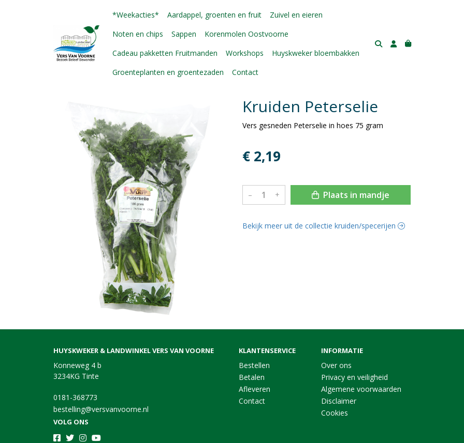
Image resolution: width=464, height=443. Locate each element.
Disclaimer (338, 401)
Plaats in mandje (350, 195)
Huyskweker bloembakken (315, 53)
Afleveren (254, 389)
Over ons (336, 365)
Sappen (183, 34)
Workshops (245, 53)
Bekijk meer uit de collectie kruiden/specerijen (323, 226)
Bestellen (254, 365)
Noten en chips (137, 34)
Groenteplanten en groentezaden (168, 72)
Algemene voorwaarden (361, 389)
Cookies (334, 413)
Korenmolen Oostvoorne (246, 34)
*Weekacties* (135, 15)
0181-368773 (75, 397)
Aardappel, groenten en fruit (214, 15)
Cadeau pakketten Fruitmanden (165, 53)
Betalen (252, 377)
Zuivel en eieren (296, 15)
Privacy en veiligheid (354, 377)
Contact (245, 72)
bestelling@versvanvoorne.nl (101, 409)
